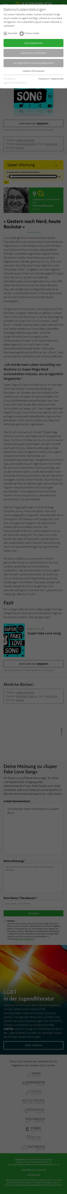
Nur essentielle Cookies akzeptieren (33, 63)
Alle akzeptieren (33, 43)
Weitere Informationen (34, 71)
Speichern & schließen (33, 53)
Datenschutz (57, 78)
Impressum (43, 78)
